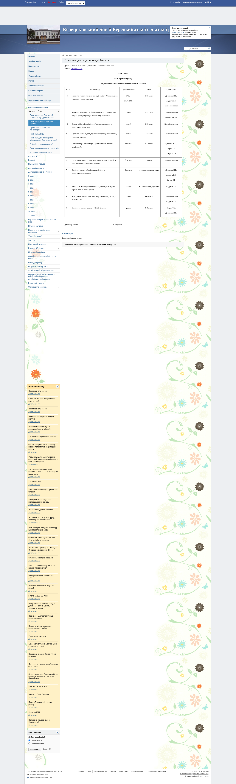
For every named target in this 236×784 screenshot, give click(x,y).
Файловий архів (35, 91)
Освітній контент (35, 96)
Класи (31, 71)
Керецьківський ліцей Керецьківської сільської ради (121, 29)
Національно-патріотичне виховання (39, 231)
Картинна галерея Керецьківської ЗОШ (42, 221)
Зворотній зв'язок (36, 86)
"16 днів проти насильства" (41, 144)
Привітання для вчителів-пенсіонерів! (40, 129)
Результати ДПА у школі (38, 266)
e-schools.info (57, 771)
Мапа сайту (123, 771)
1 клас (31, 176)
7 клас (31, 200)
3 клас (31, 184)
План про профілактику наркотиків (44, 148)
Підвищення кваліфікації (39, 100)
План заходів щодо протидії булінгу (41, 122)
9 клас (31, 208)
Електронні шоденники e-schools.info (194, 773)
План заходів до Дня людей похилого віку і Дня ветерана (42, 116)
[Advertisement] (118, 15)
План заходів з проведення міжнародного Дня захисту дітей (43, 139)
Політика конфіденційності (156, 771)
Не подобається (36, 744)
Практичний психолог (37, 244)
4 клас (31, 188)
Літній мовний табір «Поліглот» (41, 270)
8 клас (31, 204)
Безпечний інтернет (36, 283)
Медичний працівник (36, 252)
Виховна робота (35, 111)
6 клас (31, 196)
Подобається (35, 740)
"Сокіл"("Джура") (35, 236)
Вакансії (31, 160)
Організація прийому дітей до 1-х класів (42, 257)
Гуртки (31, 81)
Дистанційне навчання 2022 (39, 172)
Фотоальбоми (34, 76)
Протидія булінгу (35, 262)
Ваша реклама (137, 771)
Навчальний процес (36, 164)
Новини (31, 56)
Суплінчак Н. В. (76, 69)
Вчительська (34, 66)
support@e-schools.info (39, 774)
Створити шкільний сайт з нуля (196, 776)
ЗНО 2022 (32, 240)
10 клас (31, 212)
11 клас (31, 216)
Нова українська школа (38, 107)
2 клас (31, 180)
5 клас (31, 192)
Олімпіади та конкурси (37, 287)
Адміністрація (34, 61)
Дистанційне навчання (37, 168)
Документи (32, 156)
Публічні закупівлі (35, 226)
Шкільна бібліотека (36, 248)
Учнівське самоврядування (41, 152)
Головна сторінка (84, 771)
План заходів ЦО (37, 134)
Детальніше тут (34, 394)
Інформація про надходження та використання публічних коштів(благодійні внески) (41, 276)
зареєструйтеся (178, 32)
